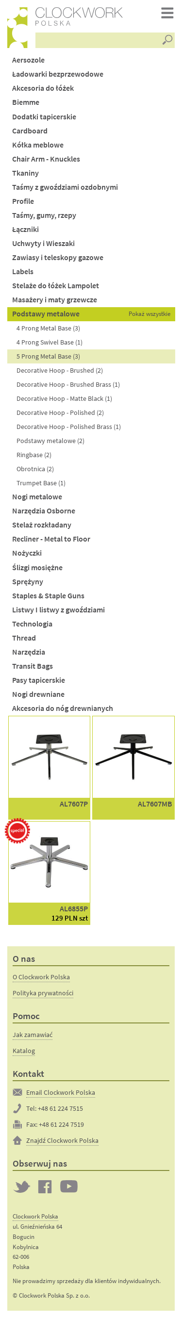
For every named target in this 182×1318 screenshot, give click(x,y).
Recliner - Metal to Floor (51, 539)
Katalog (24, 1050)
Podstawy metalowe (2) (50, 440)
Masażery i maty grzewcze (54, 300)
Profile (23, 201)
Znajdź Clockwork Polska (62, 1140)
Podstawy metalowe (46, 314)
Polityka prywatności (43, 993)
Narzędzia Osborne (43, 511)
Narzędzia (28, 652)
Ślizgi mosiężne (37, 567)
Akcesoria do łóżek (43, 88)
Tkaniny (25, 173)
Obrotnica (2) (35, 469)
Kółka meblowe (38, 145)
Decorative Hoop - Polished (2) (60, 412)
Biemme (25, 102)
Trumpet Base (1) (41, 483)
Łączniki (25, 229)
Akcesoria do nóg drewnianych (62, 708)
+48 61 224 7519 (61, 1124)
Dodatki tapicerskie (44, 117)
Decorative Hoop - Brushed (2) (60, 370)
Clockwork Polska (35, 1216)
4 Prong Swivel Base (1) (50, 342)
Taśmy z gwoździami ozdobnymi (65, 187)
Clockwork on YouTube (69, 1186)
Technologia (32, 624)
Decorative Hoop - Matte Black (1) (64, 398)
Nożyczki (27, 553)
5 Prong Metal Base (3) (48, 356)
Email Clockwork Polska (60, 1092)
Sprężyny (27, 582)
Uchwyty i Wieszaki (43, 243)
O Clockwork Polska (41, 977)
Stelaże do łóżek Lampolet (55, 285)
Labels (22, 271)
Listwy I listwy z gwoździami (58, 610)
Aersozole (28, 60)
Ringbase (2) (34, 455)
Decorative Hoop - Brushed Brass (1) (68, 384)
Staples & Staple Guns (48, 596)
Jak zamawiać (32, 1034)
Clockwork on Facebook (45, 1186)
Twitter (22, 1186)
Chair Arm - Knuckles (46, 159)
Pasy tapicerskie (38, 680)
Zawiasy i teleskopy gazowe (57, 257)
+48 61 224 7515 (60, 1108)
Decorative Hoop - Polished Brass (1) (69, 426)
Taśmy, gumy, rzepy (44, 215)
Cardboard (30, 131)
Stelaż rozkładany (41, 525)
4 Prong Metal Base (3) (48, 328)
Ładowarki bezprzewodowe (57, 74)
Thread (24, 638)
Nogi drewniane (38, 694)
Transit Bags (32, 666)
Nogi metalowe (37, 497)
